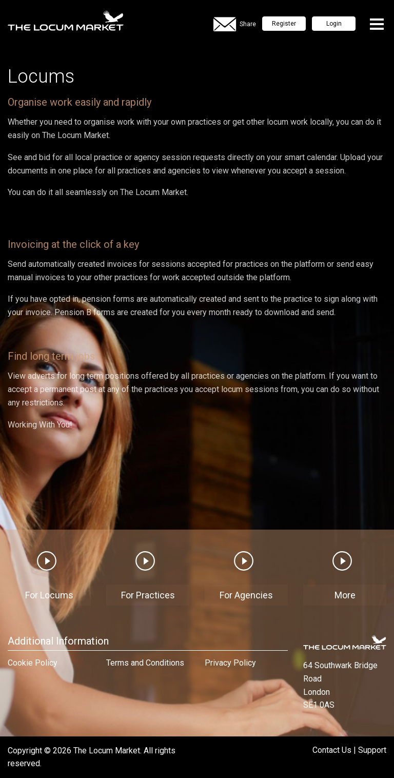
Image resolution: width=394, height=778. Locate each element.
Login (334, 23)
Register (284, 23)
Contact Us (331, 750)
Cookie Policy (32, 663)
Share (234, 24)
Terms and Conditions (145, 663)
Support (372, 750)
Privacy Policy (230, 663)
